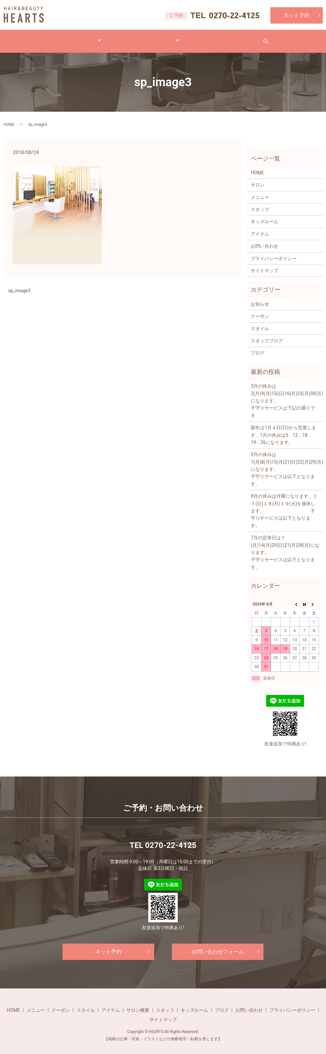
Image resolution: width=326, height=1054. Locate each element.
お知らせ (260, 297)
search (307, 38)
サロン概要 (137, 1003)
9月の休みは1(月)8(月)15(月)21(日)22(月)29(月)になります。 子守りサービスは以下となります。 (285, 463)
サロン (172, 37)
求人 (233, 37)
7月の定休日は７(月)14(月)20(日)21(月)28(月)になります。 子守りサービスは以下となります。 (285, 546)
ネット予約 (296, 15)
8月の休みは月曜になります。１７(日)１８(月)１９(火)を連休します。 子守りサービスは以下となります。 (284, 504)
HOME (30, 37)
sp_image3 (19, 284)
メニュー (64, 37)
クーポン (260, 310)
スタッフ (260, 203)
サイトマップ (264, 264)
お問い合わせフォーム (217, 945)
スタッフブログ (267, 334)
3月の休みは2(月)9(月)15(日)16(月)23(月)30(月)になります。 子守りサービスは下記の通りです (285, 394)
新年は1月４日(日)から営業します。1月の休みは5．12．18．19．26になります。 (283, 429)
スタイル (101, 37)
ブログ (204, 37)
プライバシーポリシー (274, 252)
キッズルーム (264, 215)
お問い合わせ (270, 37)
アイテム (137, 37)
